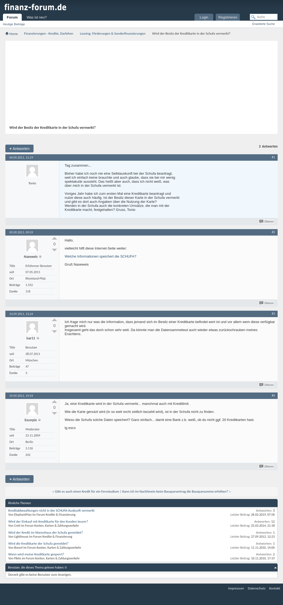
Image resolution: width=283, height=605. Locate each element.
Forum (12, 17)
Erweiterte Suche (263, 23)
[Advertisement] (138, 85)
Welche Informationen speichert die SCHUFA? (100, 256)
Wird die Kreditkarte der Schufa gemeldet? (38, 543)
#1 (273, 157)
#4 (273, 395)
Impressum (236, 588)
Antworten (19, 148)
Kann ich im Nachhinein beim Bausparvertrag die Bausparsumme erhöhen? (175, 491)
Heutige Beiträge (14, 24)
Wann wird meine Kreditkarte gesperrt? (36, 554)
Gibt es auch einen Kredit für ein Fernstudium (87, 491)
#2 (273, 232)
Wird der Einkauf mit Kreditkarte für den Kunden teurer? (48, 521)
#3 (273, 314)
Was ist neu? (37, 17)
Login (204, 17)
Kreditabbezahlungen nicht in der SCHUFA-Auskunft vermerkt (51, 510)
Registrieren (227, 17)
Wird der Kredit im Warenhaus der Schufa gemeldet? (45, 532)
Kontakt (274, 588)
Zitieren (267, 221)
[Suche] (264, 17)
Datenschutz (256, 588)
